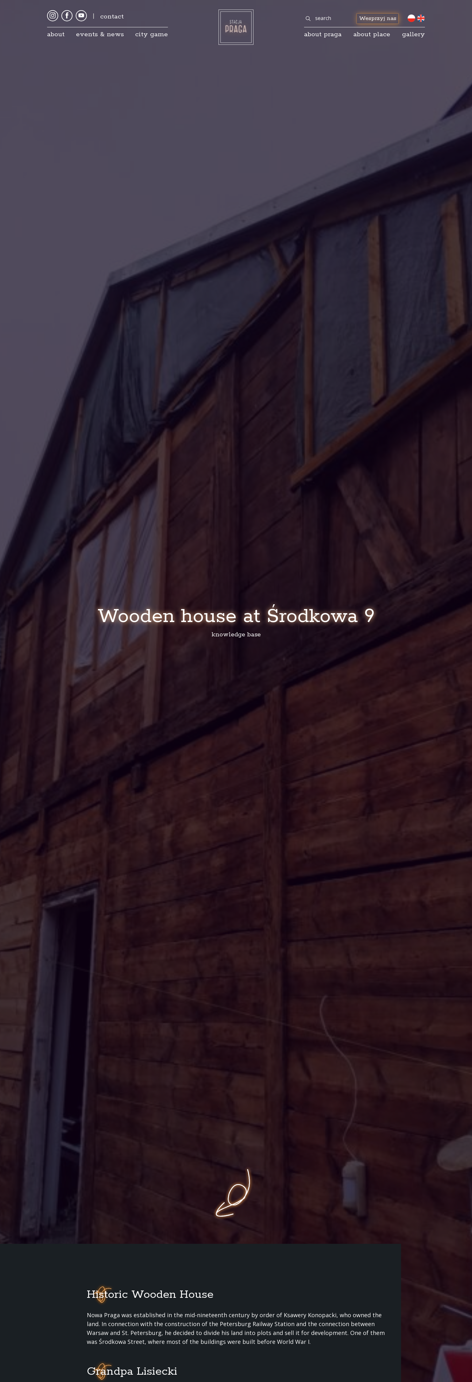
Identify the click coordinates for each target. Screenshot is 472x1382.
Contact (112, 16)
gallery (413, 34)
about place (371, 34)
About (56, 34)
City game (151, 34)
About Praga (323, 34)
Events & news (100, 34)
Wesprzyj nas (377, 18)
